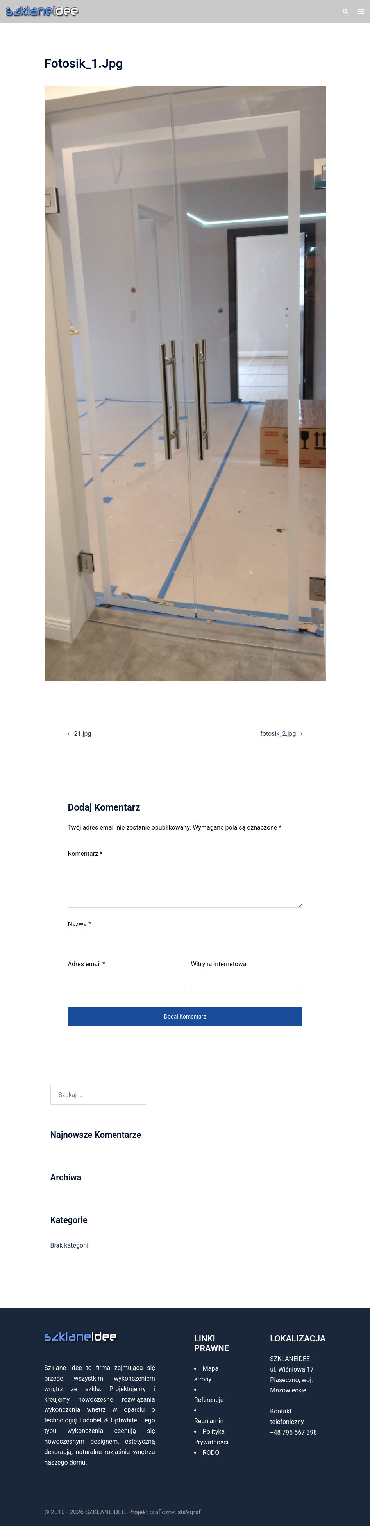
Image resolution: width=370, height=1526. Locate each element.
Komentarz (85, 853)
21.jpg (82, 733)
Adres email (86, 964)
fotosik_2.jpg (278, 733)
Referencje (208, 1400)
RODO (211, 1452)
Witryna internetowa (219, 964)
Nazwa (79, 924)
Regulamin (209, 1421)
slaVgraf (189, 1512)
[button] (345, 12)
